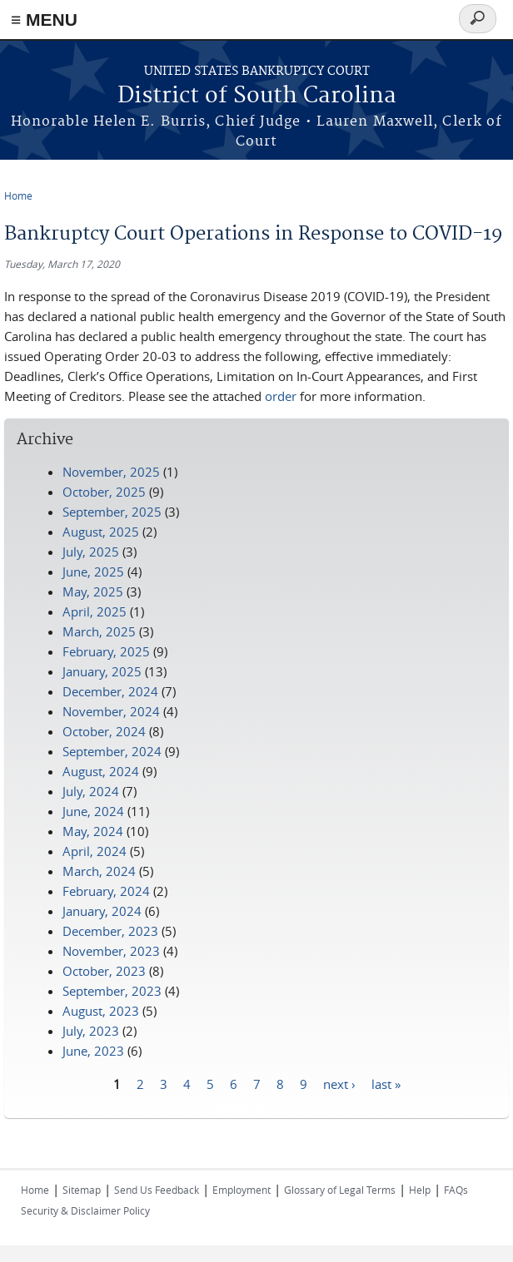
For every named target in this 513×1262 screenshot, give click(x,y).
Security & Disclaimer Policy (85, 1210)
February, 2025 (106, 651)
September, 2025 (112, 511)
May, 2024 (92, 831)
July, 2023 (90, 1030)
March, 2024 (99, 871)
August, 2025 (100, 531)
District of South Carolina (256, 96)
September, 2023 (112, 990)
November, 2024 (111, 711)
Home (18, 195)
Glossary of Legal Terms (340, 1189)
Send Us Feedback (156, 1189)
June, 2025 (93, 571)
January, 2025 (102, 671)
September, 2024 (112, 751)
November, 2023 (111, 951)
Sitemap (81, 1189)
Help (420, 1189)
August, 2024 (100, 771)
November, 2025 (111, 471)
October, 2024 (104, 731)
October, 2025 (104, 491)
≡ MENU (44, 19)
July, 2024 (90, 791)
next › (339, 1083)
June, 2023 (93, 1050)
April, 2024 (94, 851)
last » (386, 1083)
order (280, 396)
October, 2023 (104, 971)
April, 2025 (94, 611)
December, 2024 (110, 691)
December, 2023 (110, 931)
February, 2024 (106, 891)
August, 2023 (100, 1010)
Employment (241, 1189)
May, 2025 (92, 591)
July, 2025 (90, 551)
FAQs (456, 1189)
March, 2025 (99, 631)
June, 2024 (93, 811)
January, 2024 (102, 911)
